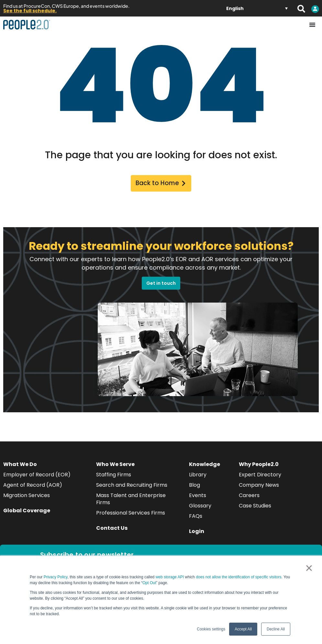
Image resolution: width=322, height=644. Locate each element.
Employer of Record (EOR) (37, 475)
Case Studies (255, 506)
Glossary (200, 506)
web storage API (170, 577)
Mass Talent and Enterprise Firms (131, 500)
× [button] (309, 568)
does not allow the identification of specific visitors (238, 577)
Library (197, 475)
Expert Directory (260, 475)
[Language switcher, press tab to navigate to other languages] (257, 8)
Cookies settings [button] (211, 629)
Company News (259, 486)
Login (196, 532)
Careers (249, 496)
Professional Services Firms (130, 513)
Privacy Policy (56, 577)
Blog (194, 486)
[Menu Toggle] (312, 24)
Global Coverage (26, 511)
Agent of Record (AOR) (32, 486)
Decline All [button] (276, 629)
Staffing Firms (113, 475)
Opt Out (149, 583)
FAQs (195, 517)
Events (197, 496)
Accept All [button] (243, 629)
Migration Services (26, 496)
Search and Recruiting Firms (131, 486)
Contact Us (112, 529)
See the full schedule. (30, 10)
